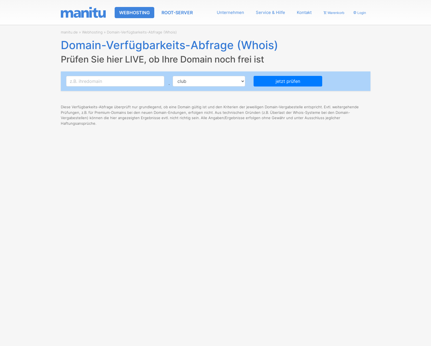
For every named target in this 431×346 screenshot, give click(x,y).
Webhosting (92, 32)
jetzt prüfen (288, 81)
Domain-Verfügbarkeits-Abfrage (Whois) (142, 32)
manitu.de (69, 32)
